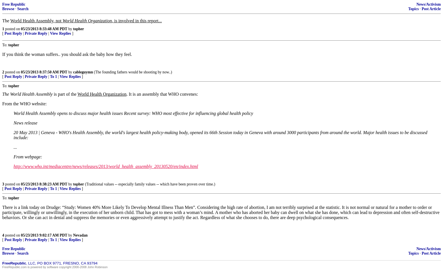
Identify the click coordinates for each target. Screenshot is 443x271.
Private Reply (36, 33)
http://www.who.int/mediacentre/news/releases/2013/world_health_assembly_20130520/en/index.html (106, 166)
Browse (8, 9)
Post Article (431, 9)
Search (23, 9)
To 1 (53, 77)
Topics (413, 9)
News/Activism (428, 4)
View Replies (60, 33)
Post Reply (13, 33)
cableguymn (83, 72)
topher (78, 29)
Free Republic (13, 4)
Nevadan (80, 235)
